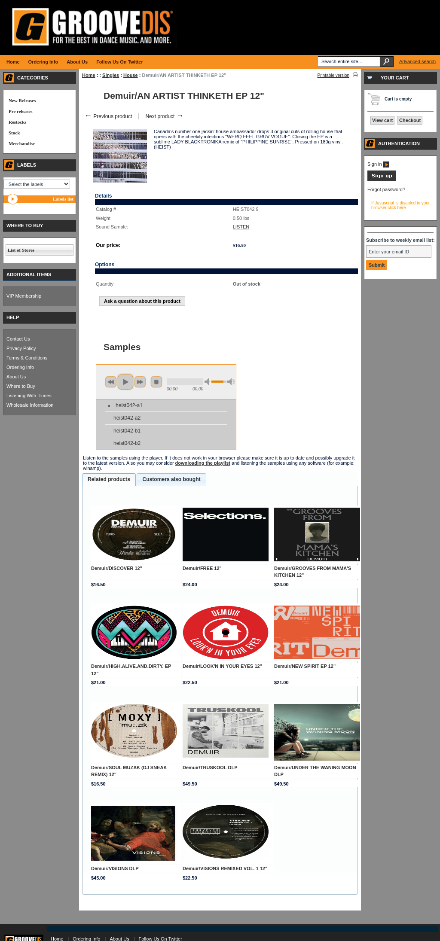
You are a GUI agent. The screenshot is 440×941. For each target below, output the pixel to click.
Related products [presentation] (109, 479)
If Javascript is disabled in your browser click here (400, 205)
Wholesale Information (29, 405)
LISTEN (241, 226)
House (130, 75)
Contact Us (18, 338)
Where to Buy (20, 386)
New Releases (22, 100)
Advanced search (417, 61)
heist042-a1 (129, 405)
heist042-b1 (127, 431)
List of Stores (21, 250)
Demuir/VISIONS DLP (115, 868)
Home (88, 75)
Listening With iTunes (29, 395)
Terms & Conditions (26, 357)
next (140, 382)
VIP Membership (23, 295)
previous (111, 382)
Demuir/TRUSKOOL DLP (210, 767)
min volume (208, 381)
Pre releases (20, 111)
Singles (110, 75)
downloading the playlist (202, 463)
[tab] (109, 479)
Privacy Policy (21, 348)
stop (156, 382)
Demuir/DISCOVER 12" (116, 568)
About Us (16, 376)
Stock (14, 132)
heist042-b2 (127, 443)
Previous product (108, 116)
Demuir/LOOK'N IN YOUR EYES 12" (222, 666)
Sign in (378, 164)
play (125, 381)
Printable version (333, 75)
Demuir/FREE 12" (202, 568)
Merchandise (22, 143)
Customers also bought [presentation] (171, 479)
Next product (164, 116)
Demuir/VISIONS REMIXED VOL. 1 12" (225, 868)
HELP (12, 317)
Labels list (63, 198)
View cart (382, 120)
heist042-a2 (127, 418)
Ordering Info (20, 367)
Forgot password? (386, 189)
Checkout (410, 120)
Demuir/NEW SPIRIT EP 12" (305, 666)
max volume (231, 381)
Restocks (18, 122)
